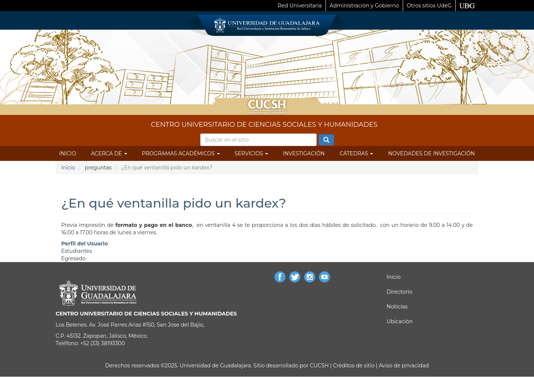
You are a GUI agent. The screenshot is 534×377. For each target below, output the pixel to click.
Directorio (399, 291)
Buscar (326, 140)
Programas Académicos (181, 153)
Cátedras (356, 153)
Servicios (251, 153)
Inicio (67, 153)
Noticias (397, 306)
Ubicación (400, 321)
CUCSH (319, 365)
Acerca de (109, 153)
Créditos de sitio (354, 365)
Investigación (304, 153)
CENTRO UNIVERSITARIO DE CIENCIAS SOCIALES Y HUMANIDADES (264, 124)
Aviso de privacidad (403, 365)
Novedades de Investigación (431, 153)
